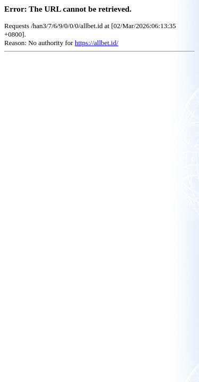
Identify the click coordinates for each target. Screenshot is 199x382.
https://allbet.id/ (96, 43)
